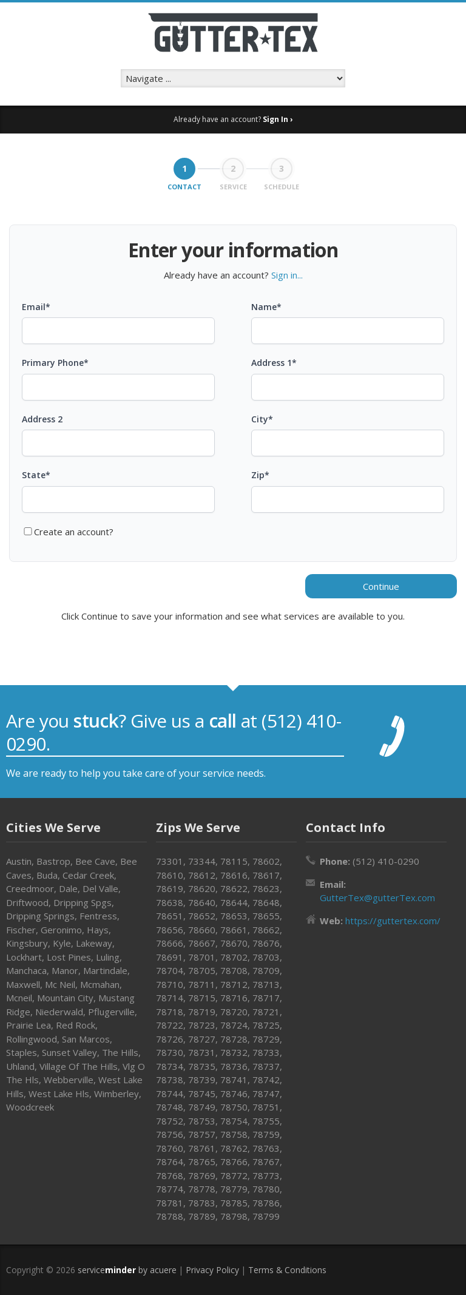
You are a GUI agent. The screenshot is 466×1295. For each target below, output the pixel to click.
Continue (381, 586)
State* (36, 475)
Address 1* (274, 362)
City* (262, 419)
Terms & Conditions (287, 1270)
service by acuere (127, 1270)
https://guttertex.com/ (393, 921)
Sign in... (287, 275)
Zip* (260, 475)
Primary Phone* (55, 362)
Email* (36, 307)
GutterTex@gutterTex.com (377, 897)
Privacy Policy (212, 1270)
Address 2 (42, 419)
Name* (266, 307)
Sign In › (277, 119)
